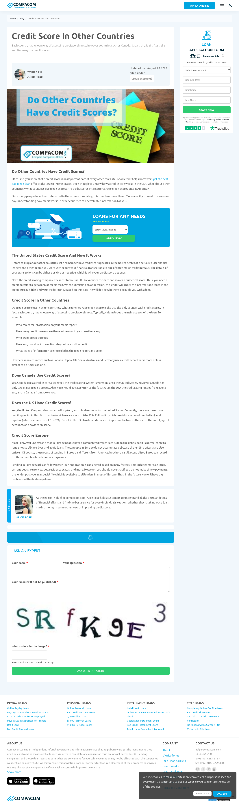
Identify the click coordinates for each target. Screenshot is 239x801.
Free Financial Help (174, 756)
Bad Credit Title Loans (199, 707)
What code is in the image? (30, 642)
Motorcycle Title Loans (199, 724)
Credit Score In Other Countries (44, 18)
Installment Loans (136, 703)
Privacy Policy (215, 119)
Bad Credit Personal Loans (81, 707)
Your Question (73, 558)
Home (13, 18)
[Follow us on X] (208, 764)
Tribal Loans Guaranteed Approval (145, 724)
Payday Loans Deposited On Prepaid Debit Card (26, 718)
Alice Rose (35, 77)
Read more (201, 793)
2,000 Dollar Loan (76, 711)
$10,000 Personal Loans (79, 720)
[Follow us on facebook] (203, 764)
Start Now (206, 109)
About (166, 745)
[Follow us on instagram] (197, 764)
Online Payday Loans (18, 703)
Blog (22, 18)
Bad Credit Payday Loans (20, 724)
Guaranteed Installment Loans (143, 716)
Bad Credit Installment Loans (142, 720)
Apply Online (199, 5)
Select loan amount (110, 231)
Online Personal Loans (79, 703)
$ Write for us (170, 751)
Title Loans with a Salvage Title (203, 720)
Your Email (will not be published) (35, 577)
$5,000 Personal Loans (79, 716)
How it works (170, 761)
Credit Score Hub (142, 78)
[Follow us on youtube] (214, 764)
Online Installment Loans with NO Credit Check (148, 709)
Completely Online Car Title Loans (205, 703)
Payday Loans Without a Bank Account (27, 707)
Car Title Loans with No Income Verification (203, 714)
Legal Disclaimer (172, 767)
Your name (20, 558)
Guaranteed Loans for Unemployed (26, 711)
